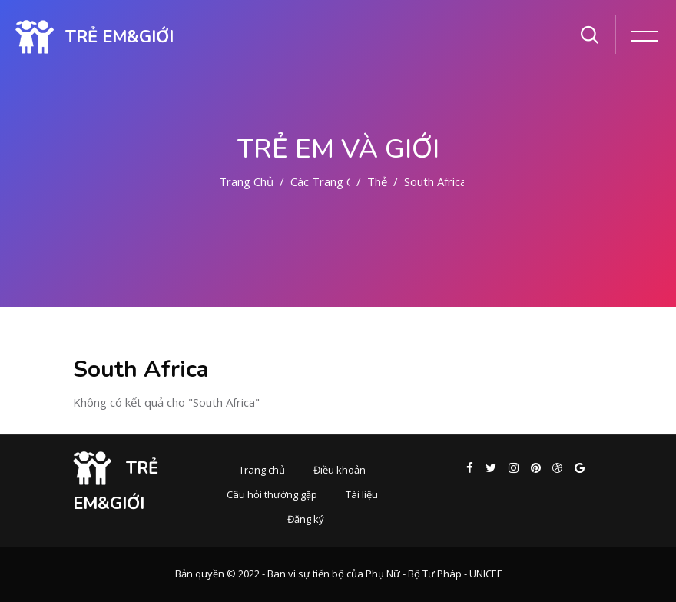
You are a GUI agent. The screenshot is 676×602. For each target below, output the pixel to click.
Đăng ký (305, 519)
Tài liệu (362, 494)
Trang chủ (246, 181)
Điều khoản (339, 470)
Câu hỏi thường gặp (272, 494)
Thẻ (377, 181)
